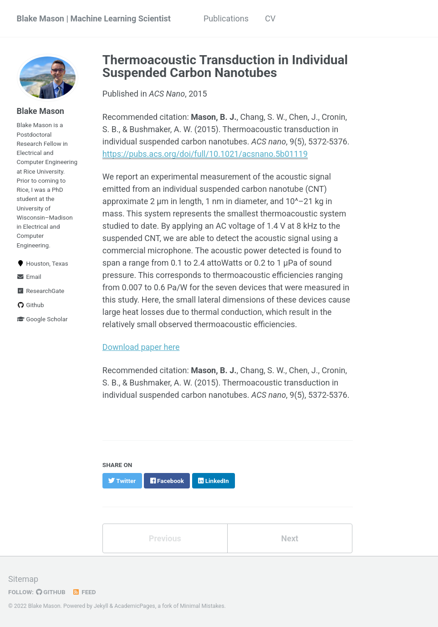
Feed (84, 592)
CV (270, 18)
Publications (226, 18)
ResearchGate (41, 290)
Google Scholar (42, 319)
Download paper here (141, 347)
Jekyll (101, 606)
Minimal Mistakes (202, 606)
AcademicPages (134, 606)
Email (29, 276)
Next (289, 538)
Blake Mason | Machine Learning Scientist (94, 18)
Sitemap (23, 579)
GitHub (51, 592)
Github (30, 304)
